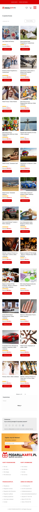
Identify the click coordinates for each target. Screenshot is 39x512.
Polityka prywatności (8, 496)
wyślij (7, 446)
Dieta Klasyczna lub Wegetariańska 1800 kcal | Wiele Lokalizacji (28, 103)
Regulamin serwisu (8, 488)
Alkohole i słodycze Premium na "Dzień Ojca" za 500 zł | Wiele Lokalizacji (9, 254)
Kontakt (5, 501)
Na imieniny (24, 469)
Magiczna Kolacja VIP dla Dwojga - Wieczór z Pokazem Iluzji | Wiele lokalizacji (28, 254)
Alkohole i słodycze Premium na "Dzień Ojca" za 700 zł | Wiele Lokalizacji (27, 378)
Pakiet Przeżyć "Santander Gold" (10, 163)
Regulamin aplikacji (8, 494)
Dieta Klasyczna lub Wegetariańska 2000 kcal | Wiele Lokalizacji (10, 134)
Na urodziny (24, 466)
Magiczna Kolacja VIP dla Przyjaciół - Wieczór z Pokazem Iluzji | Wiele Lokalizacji (9, 285)
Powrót (4, 400)
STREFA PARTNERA (23, 2)
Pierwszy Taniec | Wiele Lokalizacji (10, 376)
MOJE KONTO (14, 2)
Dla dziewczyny (7, 474)
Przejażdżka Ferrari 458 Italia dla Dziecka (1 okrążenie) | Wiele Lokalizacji (10, 347)
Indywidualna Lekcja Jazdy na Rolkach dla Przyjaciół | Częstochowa (27, 72)
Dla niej (5, 466)
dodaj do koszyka (7, 49)
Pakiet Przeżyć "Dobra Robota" (9, 101)
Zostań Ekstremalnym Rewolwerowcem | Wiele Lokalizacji (8, 316)
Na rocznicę (24, 474)
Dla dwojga (6, 472)
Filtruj (19, 405)
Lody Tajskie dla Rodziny (8, 41)
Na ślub (23, 472)
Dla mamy (6, 469)
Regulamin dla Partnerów (10, 491)
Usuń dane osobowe (8, 499)
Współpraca (6, 486)
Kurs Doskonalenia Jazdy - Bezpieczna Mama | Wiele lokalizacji (26, 224)
